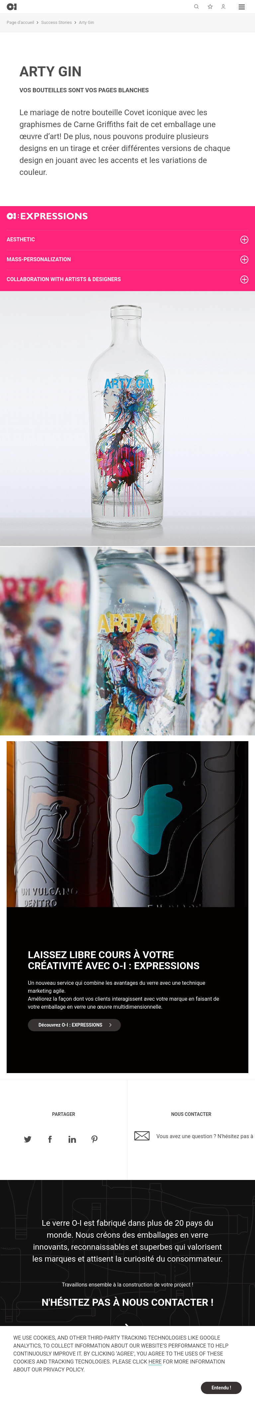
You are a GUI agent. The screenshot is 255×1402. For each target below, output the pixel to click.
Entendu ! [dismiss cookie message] (221, 1387)
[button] (242, 6)
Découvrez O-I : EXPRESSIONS (70, 1025)
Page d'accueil (20, 22)
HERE (154, 1362)
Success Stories (56, 22)
